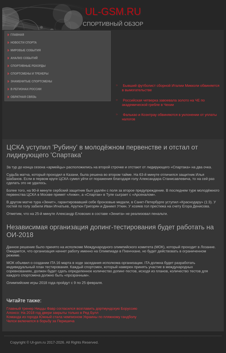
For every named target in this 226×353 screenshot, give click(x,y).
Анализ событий (24, 58)
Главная (17, 34)
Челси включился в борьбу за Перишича (40, 321)
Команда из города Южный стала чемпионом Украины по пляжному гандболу (71, 317)
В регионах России (26, 89)
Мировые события (26, 50)
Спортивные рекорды (28, 65)
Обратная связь (23, 96)
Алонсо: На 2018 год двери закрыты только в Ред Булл (52, 313)
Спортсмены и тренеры (29, 73)
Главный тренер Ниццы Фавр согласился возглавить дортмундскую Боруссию (71, 308)
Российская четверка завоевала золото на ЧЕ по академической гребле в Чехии (163, 102)
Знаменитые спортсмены (31, 81)
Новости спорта (24, 42)
